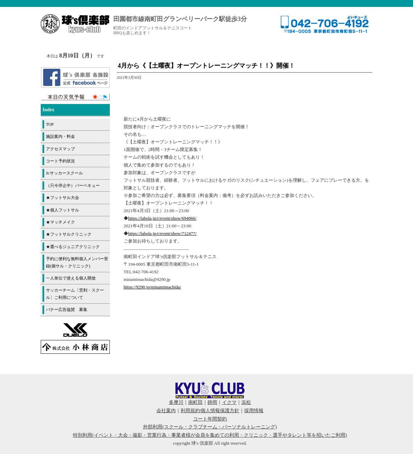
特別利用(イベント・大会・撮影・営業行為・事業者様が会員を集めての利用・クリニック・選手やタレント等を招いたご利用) (210, 435)
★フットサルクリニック (69, 234)
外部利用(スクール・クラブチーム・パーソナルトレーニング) (210, 426)
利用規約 (190, 410)
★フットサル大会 (62, 197)
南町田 (195, 402)
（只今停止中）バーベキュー (73, 185)
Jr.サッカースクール (64, 173)
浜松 (246, 402)
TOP (50, 124)
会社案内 (166, 410)
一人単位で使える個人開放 (71, 278)
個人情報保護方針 (220, 410)
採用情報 (253, 410)
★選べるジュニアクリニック (73, 246)
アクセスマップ (60, 148)
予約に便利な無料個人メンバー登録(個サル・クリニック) (77, 262)
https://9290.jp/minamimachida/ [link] (152, 287)
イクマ (229, 402)
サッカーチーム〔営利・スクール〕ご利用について (75, 294)
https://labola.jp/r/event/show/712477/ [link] (162, 233)
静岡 (212, 402)
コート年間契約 (210, 419)
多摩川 (176, 402)
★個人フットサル (62, 210)
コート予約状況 (60, 161)
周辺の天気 (75, 97)
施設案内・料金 (60, 136)
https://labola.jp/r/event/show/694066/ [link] (162, 218)
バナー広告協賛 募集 (66, 309)
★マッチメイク (60, 222)
